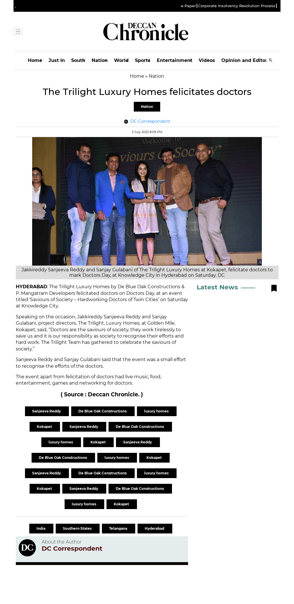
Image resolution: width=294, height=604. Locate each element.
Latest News (217, 287)
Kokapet (45, 426)
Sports (142, 60)
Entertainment (174, 60)
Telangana (118, 528)
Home (35, 60)
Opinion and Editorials (248, 60)
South (78, 60)
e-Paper (188, 6)
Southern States (77, 528)
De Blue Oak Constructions (102, 411)
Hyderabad (155, 528)
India (41, 528)
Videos (207, 60)
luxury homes (156, 411)
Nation (100, 60)
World (121, 60)
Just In (57, 60)
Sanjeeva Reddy (47, 411)
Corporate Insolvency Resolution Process (236, 6)
